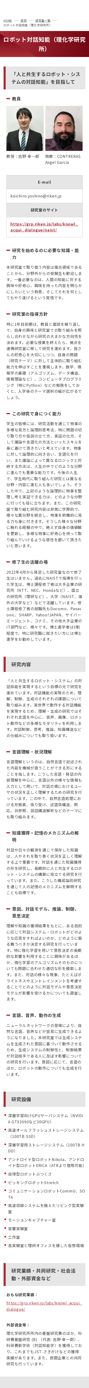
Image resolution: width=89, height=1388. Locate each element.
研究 (24, 20)
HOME (8, 20)
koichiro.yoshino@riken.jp (36, 196)
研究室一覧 (43, 20)
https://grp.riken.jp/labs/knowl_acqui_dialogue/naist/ (44, 227)
